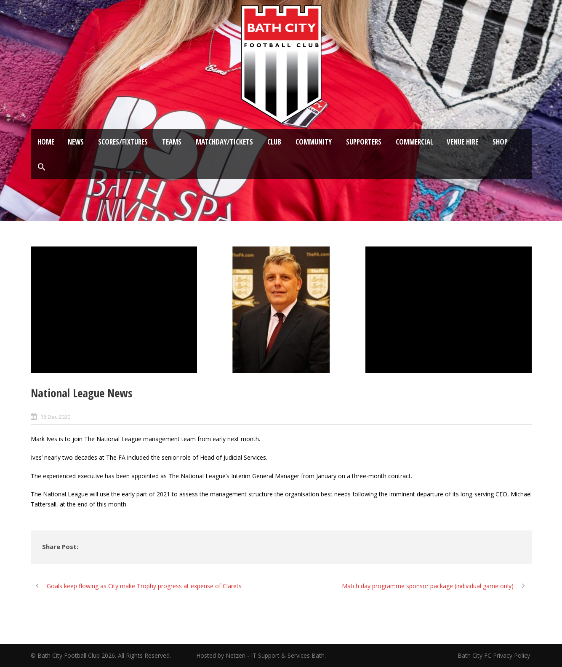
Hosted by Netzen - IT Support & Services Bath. (261, 655)
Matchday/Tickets (224, 142)
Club (274, 142)
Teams (171, 142)
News (76, 142)
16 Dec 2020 (55, 417)
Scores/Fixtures (123, 142)
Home (45, 142)
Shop (500, 142)
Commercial (414, 142)
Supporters (363, 142)
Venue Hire (462, 142)
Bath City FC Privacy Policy (495, 655)
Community (314, 142)
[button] (42, 167)
